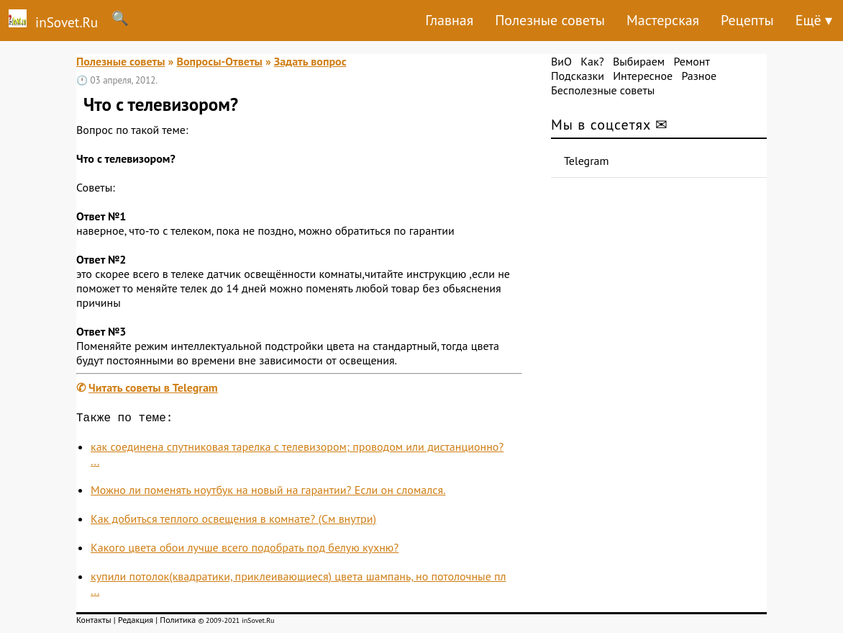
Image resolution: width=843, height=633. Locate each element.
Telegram (586, 160)
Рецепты (747, 20)
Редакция (135, 622)
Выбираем (639, 61)
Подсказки (577, 75)
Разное (698, 75)
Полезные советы (550, 20)
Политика (178, 622)
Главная (449, 20)
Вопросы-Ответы (219, 61)
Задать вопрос (310, 61)
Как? (591, 61)
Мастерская (662, 20)
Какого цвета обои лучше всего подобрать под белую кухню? (244, 550)
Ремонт (691, 61)
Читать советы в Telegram (153, 387)
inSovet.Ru (49, 20)
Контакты (93, 622)
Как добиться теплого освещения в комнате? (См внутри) (233, 521)
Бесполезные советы (603, 90)
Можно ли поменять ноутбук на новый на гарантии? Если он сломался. (268, 492)
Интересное (643, 75)
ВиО (561, 61)
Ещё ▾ (814, 20)
